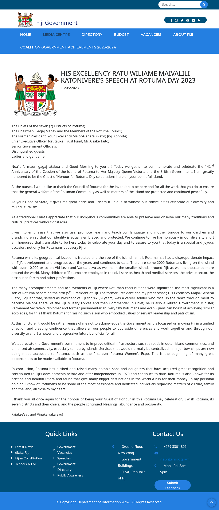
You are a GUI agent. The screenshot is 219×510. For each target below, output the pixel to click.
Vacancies (151, 35)
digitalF (20, 452)
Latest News (24, 447)
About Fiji (183, 35)
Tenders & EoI (25, 464)
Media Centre (56, 35)
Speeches (64, 458)
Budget (121, 35)
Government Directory (66, 466)
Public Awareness (70, 475)
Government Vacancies (66, 449)
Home (25, 35)
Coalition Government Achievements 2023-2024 (68, 47)
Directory (92, 35)
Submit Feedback (172, 485)
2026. (125, 502)
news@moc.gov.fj (174, 459)
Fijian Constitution (28, 458)
